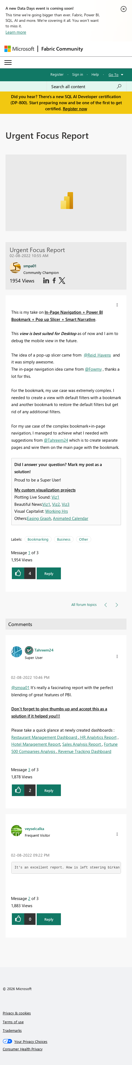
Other (83, 539)
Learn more (16, 32)
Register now (75, 108)
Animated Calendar (70, 518)
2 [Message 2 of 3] (29, 898)
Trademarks (12, 1030)
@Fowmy (93, 369)
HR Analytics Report (98, 737)
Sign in (77, 74)
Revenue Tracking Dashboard (84, 751)
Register (57, 74)
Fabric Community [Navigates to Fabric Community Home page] (62, 48)
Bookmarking (38, 539)
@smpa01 (20, 687)
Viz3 (65, 504)
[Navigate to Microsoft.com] (19, 49)
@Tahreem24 (56, 440)
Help (95, 74)
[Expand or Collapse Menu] (8, 62)
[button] (117, 305)
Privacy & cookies (17, 1013)
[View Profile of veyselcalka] (34, 828)
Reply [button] (48, 573)
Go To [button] (113, 74)
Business (64, 539)
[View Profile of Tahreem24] (43, 650)
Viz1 (55, 497)
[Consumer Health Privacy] (66, 1049)
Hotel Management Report (35, 744)
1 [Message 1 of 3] (29, 552)
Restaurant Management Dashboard (44, 737)
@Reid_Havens (97, 355)
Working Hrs (56, 511)
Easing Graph (39, 518)
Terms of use (13, 1021)
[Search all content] (86, 86)
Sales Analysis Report (82, 744)
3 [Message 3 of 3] (29, 769)
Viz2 (56, 504)
